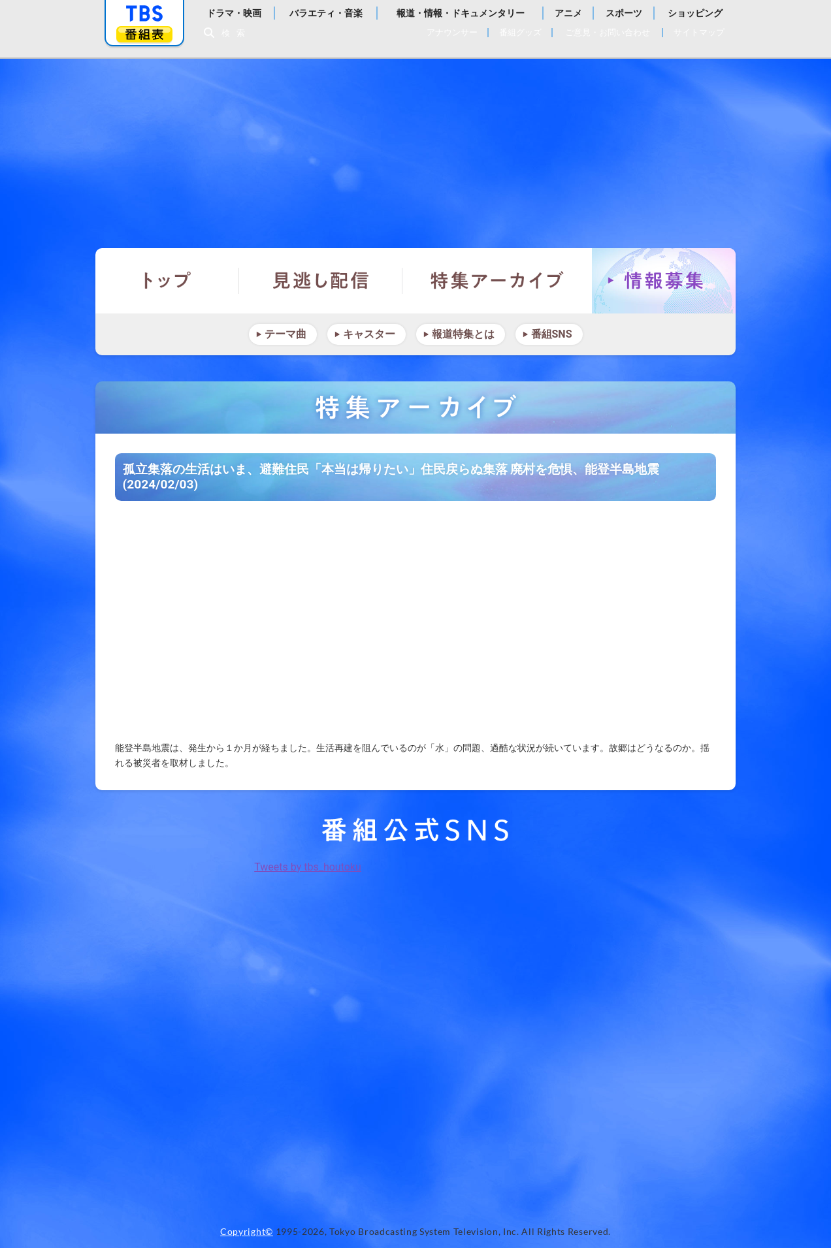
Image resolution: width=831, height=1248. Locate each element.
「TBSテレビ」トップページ (144, 13)
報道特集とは (463, 334)
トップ (167, 280)
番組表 (144, 34)
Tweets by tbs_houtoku (307, 867)
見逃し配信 (320, 280)
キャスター (369, 334)
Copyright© (246, 1231)
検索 (236, 33)
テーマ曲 (285, 334)
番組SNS (551, 334)
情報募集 (664, 280)
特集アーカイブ (497, 280)
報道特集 (415, 147)
